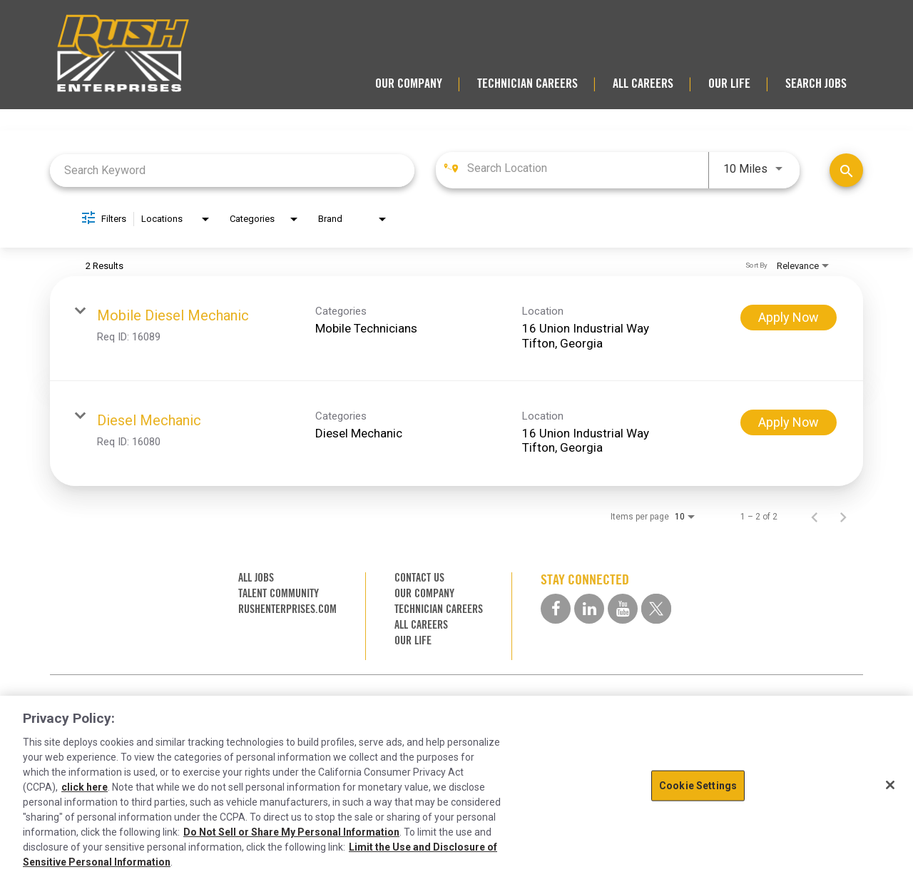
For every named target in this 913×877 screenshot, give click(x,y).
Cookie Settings (698, 785)
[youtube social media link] (623, 609)
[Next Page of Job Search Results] (843, 516)
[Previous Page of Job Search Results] (814, 516)
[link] (456, 328)
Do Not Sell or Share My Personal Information (291, 832)
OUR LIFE (729, 83)
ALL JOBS (256, 577)
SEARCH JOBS (816, 83)
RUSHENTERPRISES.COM (287, 609)
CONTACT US (419, 577)
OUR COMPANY (408, 83)
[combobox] (232, 170)
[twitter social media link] (656, 609)
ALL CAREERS (643, 83)
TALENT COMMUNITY (278, 593)
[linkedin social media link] (589, 609)
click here (84, 787)
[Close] (890, 785)
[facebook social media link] (556, 609)
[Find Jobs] (846, 170)
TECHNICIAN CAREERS (527, 83)
